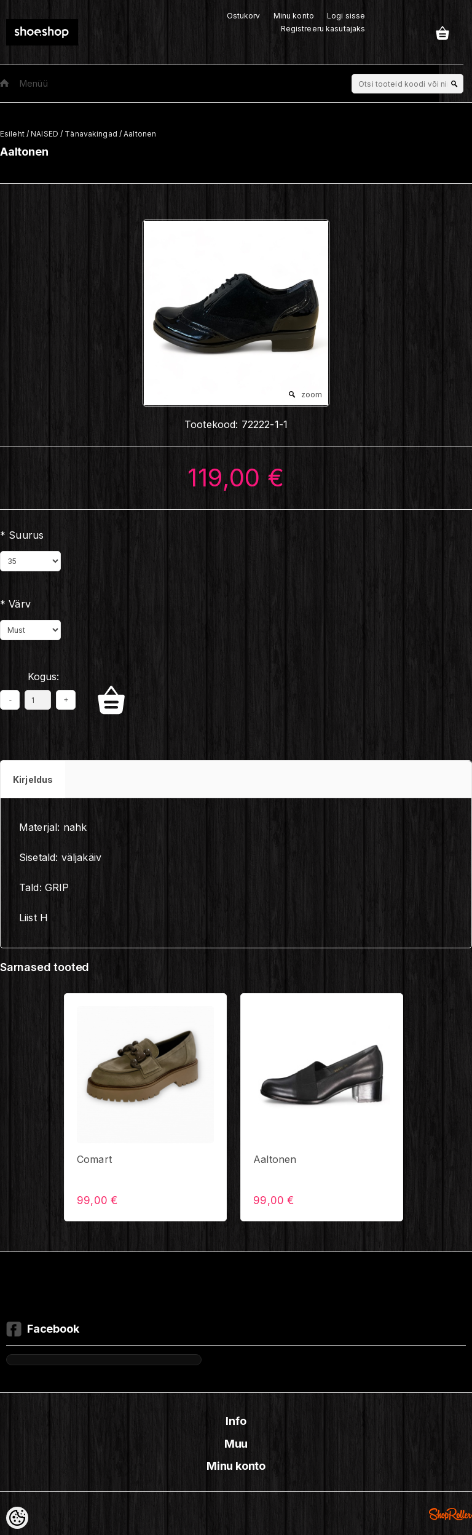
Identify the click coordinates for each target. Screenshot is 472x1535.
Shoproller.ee (450, 1514)
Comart (94, 1159)
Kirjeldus (33, 779)
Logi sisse (346, 15)
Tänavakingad (91, 133)
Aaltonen (140, 133)
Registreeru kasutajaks (323, 28)
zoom (311, 394)
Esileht (12, 133)
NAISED (44, 133)
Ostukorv (244, 15)
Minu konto (293, 15)
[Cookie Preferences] (17, 1518)
